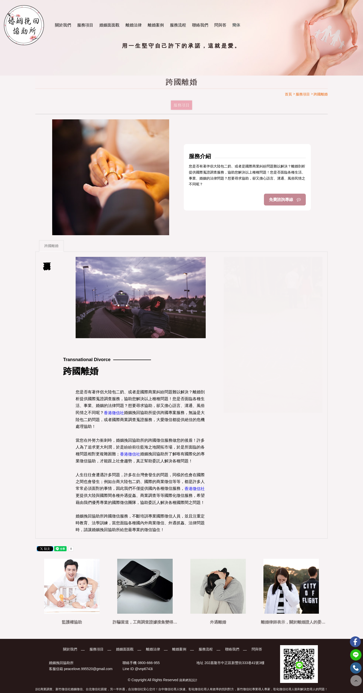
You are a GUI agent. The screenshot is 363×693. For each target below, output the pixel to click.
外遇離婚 (218, 622)
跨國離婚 (51, 246)
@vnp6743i (144, 669)
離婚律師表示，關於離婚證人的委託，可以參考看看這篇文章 (291, 622)
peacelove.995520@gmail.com (88, 669)
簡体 (236, 25)
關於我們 (63, 25)
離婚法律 (134, 25)
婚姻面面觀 (109, 25)
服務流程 (178, 25)
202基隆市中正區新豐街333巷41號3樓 (234, 663)
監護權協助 (72, 622)
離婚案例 (156, 25)
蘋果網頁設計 (188, 680)
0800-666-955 (149, 663)
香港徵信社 (114, 413)
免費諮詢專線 (285, 199)
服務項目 (85, 25)
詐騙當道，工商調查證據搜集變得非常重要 (145, 622)
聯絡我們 (200, 25)
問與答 (220, 25)
